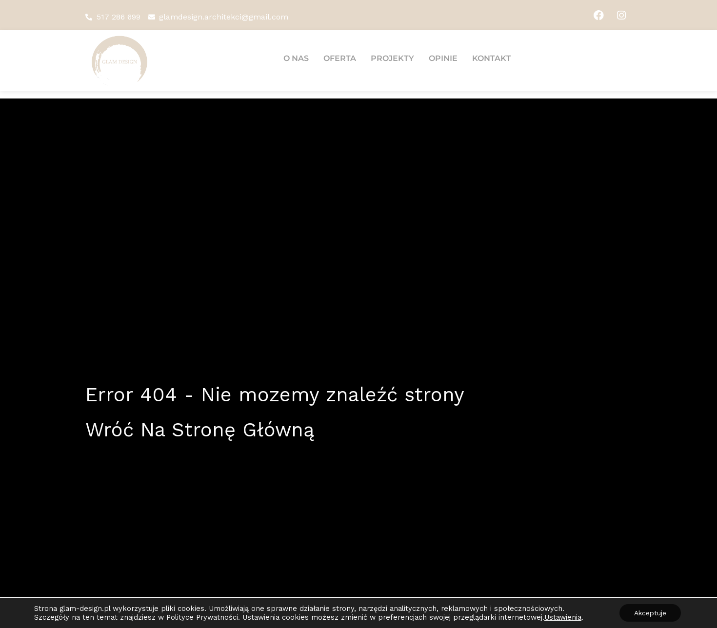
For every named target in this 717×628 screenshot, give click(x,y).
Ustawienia (562, 617)
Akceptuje (650, 613)
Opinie (443, 58)
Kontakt (491, 58)
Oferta (339, 58)
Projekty (392, 58)
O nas (296, 58)
